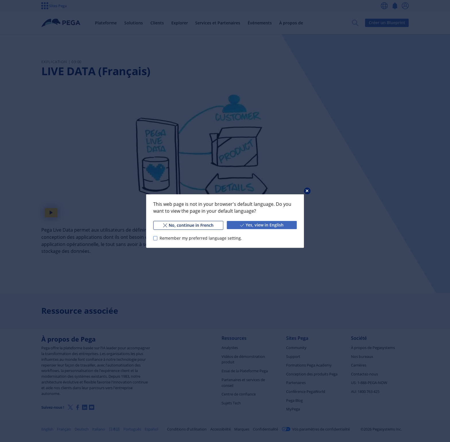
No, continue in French (188, 225)
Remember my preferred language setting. (201, 238)
